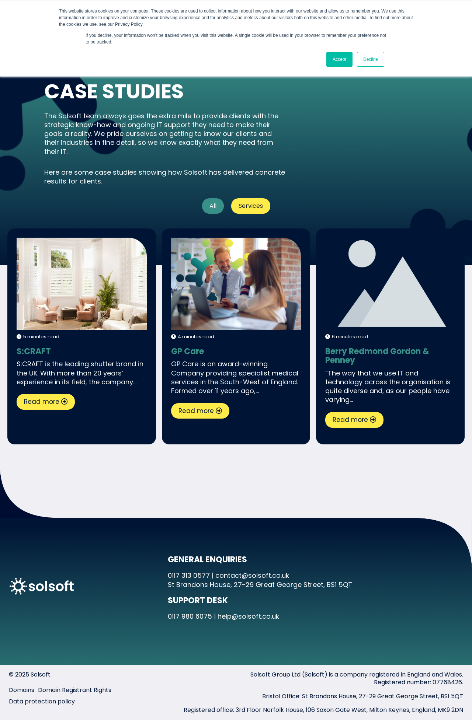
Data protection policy (42, 701)
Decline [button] (370, 59)
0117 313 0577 (189, 575)
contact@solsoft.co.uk (252, 575)
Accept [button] (339, 59)
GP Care (236, 283)
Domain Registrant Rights (74, 690)
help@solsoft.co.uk (248, 616)
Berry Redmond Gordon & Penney (377, 356)
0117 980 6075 (190, 616)
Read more (41, 401)
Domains (21, 690)
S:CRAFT (81, 283)
